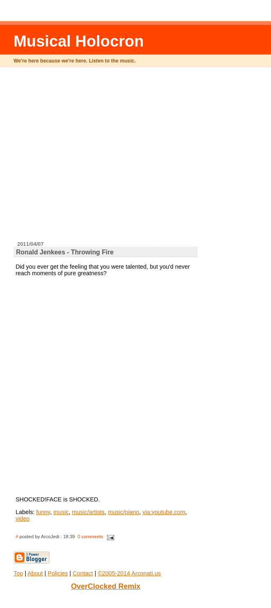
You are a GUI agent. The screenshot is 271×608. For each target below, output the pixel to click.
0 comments (90, 536)
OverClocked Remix (105, 586)
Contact (83, 573)
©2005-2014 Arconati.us (129, 573)
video (22, 518)
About (35, 573)
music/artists (88, 512)
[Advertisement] (101, 157)
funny (43, 512)
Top (18, 573)
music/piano (123, 512)
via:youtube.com (163, 512)
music (61, 512)
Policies (58, 573)
